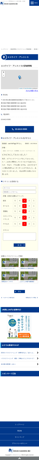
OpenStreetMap (28, 88)
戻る (19, 291)
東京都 (35, 49)
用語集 (19, 431)
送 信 (19, 245)
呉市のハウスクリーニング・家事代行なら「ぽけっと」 (18, 352)
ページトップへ (19, 458)
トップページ (4, 49)
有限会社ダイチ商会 (31, 297)
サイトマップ (19, 437)
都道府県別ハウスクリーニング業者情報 (20, 49)
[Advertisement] (19, 26)
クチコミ (6, 230)
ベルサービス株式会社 (8, 297)
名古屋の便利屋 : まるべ (8, 364)
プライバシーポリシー (19, 443)
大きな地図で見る (32, 91)
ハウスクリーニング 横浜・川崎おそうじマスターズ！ (18, 358)
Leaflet (20, 88)
